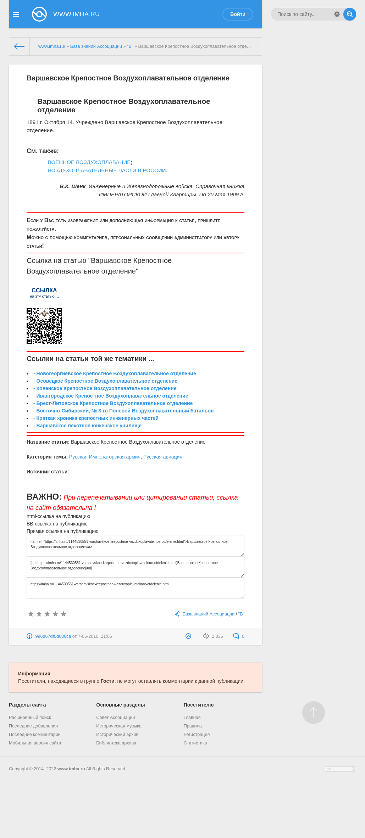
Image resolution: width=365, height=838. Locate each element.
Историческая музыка (119, 726)
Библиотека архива (116, 743)
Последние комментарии (35, 734)
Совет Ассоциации (115, 717)
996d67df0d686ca (53, 636)
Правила (193, 726)
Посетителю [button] (199, 705)
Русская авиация (162, 457)
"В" (130, 46)
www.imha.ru (71, 768)
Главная (192, 717)
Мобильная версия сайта (35, 743)
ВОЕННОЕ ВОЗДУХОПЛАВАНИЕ (89, 162)
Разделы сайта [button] (27, 705)
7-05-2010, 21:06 (95, 636)
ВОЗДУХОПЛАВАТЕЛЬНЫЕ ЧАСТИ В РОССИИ (107, 170)
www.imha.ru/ (51, 46)
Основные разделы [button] (120, 705)
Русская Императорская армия (104, 457)
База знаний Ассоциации (96, 46)
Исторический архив (117, 734)
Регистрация (197, 734)
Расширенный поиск (30, 717)
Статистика (195, 743)
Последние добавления (33, 726)
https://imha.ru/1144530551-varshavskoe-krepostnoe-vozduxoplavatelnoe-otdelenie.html (135, 588)
